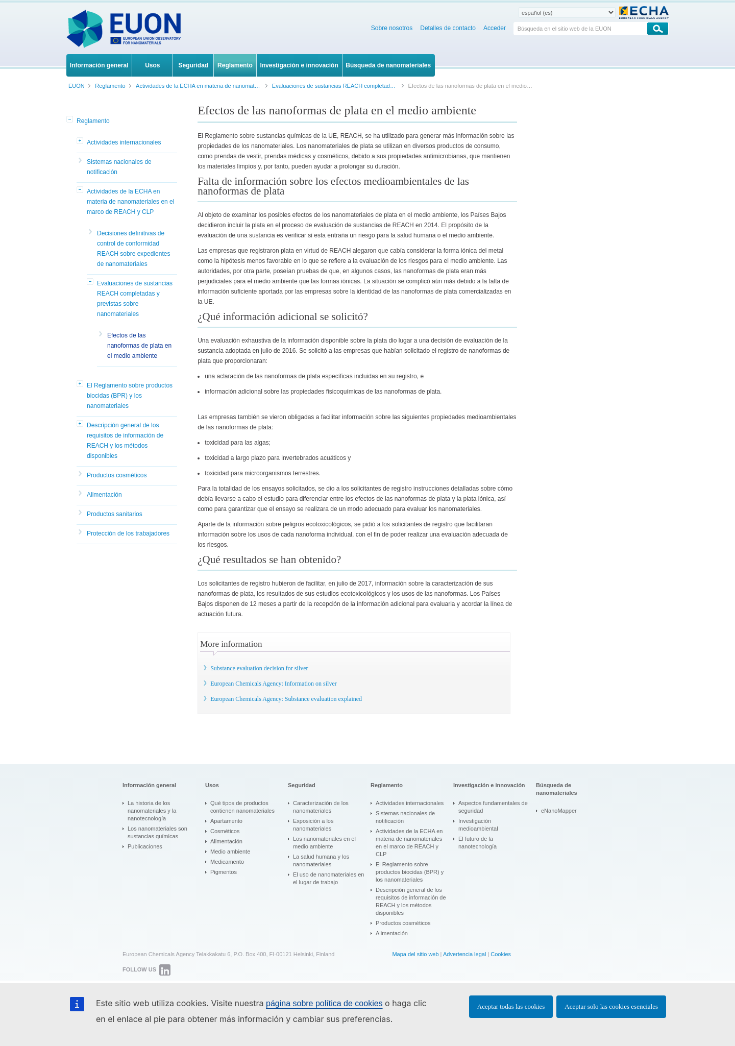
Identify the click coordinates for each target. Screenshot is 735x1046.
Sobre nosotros (391, 28)
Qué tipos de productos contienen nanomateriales (242, 807)
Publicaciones (145, 846)
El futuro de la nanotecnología (477, 842)
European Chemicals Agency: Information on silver (273, 683)
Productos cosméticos (116, 475)
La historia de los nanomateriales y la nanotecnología (152, 810)
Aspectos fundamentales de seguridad (493, 807)
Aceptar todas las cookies (511, 1006)
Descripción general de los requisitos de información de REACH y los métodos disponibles (125, 440)
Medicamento (227, 862)
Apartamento (226, 821)
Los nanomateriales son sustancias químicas (157, 832)
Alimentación (104, 494)
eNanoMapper (559, 811)
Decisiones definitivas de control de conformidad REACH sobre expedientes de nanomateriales (133, 248)
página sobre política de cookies (324, 1003)
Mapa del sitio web (415, 954)
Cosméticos (224, 831)
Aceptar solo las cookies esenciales (611, 1006)
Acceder (494, 28)
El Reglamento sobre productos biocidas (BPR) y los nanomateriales (130, 395)
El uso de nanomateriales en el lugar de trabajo (328, 878)
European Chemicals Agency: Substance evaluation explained (286, 698)
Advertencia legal (464, 954)
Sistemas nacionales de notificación (119, 167)
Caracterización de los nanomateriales (321, 807)
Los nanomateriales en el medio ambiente (324, 842)
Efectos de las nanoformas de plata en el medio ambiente (139, 345)
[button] (70, 120)
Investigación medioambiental (478, 825)
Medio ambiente (230, 851)
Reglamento (93, 121)
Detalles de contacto (448, 28)
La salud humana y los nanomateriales (321, 860)
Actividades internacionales (124, 142)
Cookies (501, 954)
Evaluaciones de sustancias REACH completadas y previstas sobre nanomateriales (135, 299)
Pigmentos (223, 872)
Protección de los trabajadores (128, 533)
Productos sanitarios (114, 514)
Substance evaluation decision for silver (259, 668)
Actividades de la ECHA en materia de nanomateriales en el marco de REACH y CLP (130, 201)
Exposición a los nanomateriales (313, 825)
